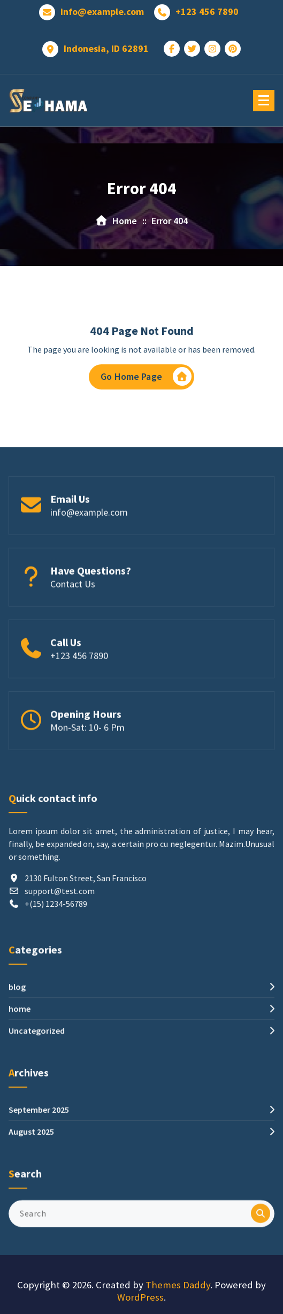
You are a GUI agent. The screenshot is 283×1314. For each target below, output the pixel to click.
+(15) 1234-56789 (56, 974)
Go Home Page (146, 377)
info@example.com (102, 11)
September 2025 (39, 1152)
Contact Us (72, 616)
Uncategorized (37, 1085)
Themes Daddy (178, 1285)
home (19, 1063)
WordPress (140, 1297)
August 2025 (31, 1173)
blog (17, 1041)
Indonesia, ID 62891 (106, 48)
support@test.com (60, 961)
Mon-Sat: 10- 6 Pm (87, 760)
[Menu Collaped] (263, 100)
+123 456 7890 (207, 11)
